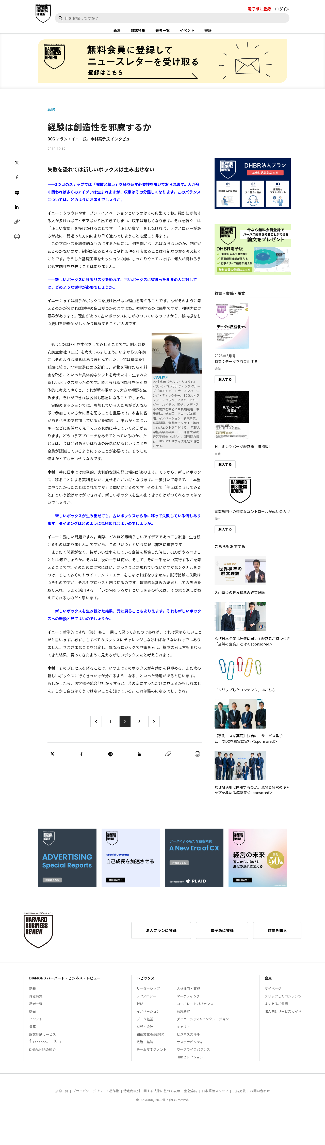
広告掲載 (239, 1098)
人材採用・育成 (188, 996)
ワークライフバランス (193, 1057)
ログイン (282, 8)
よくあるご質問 (276, 1011)
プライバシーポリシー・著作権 (95, 1098)
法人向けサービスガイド (283, 1019)
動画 (32, 1019)
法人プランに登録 (161, 938)
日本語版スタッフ (215, 1098)
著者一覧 (162, 34)
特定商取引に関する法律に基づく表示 (151, 1098)
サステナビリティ (190, 1049)
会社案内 (191, 1098)
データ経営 (145, 1026)
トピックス (146, 985)
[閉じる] (315, 27)
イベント (187, 34)
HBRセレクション (190, 1064)
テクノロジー (146, 1004)
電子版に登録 (259, 8)
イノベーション (148, 1019)
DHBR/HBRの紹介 (42, 1057)
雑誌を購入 (277, 938)
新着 (117, 34)
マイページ (273, 996)
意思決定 (183, 1019)
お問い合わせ (260, 1098)
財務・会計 (145, 1034)
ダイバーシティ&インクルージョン (203, 1026)
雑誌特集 (138, 34)
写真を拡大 (160, 385)
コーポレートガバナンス (195, 1011)
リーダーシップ (148, 996)
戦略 (51, 117)
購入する (225, 386)
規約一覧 (62, 1098)
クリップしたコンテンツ (283, 1004)
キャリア (183, 1034)
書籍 (208, 34)
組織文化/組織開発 (151, 1042)
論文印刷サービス (42, 1042)
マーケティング (188, 1004)
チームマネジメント (152, 1057)
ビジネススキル (188, 1042)
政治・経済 (145, 1049)
